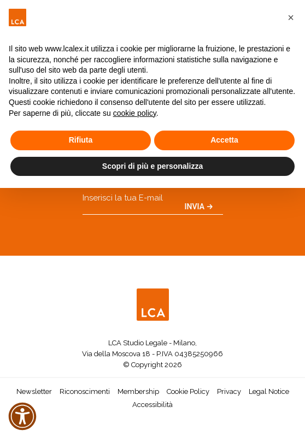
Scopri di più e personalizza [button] (152, 166)
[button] (291, 17)
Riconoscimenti (85, 391)
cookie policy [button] (134, 113)
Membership (138, 391)
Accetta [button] (224, 139)
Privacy (229, 391)
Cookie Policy (188, 391)
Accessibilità (152, 404)
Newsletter (34, 391)
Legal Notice (269, 391)
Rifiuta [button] (81, 139)
